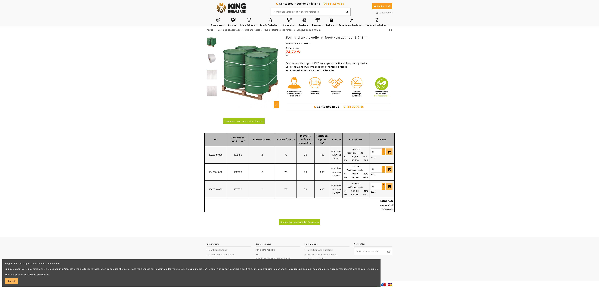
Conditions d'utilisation (221, 254)
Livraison (213, 259)
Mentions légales (217, 249)
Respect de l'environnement (322, 254)
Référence (291, 43)
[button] (218, 22)
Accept (11, 281)
